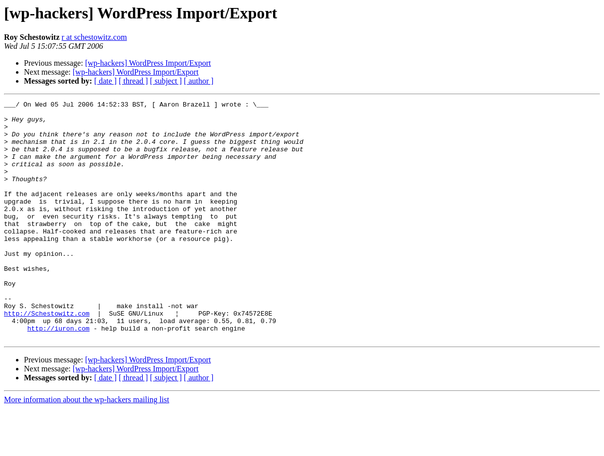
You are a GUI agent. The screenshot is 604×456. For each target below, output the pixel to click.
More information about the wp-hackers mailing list (86, 447)
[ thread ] (133, 81)
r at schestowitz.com (94, 37)
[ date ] (105, 81)
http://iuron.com (58, 374)
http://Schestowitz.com (47, 356)
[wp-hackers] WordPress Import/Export (148, 63)
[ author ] (199, 81)
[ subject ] (166, 81)
